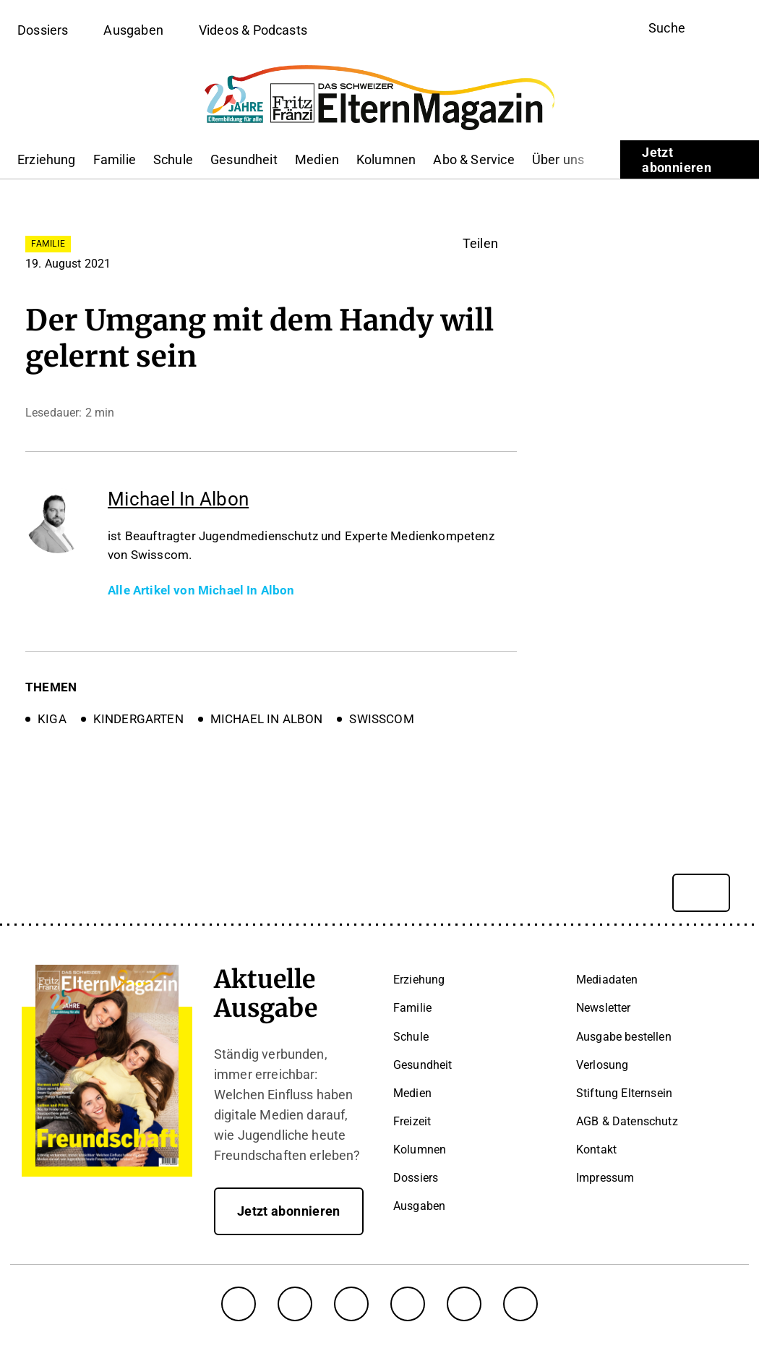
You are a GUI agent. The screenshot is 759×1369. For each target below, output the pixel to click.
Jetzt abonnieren (676, 160)
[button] (490, 244)
